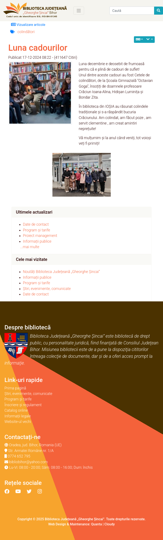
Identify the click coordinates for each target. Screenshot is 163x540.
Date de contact (36, 224)
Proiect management (40, 236)
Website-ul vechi (17, 422)
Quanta (96, 524)
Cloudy (109, 524)
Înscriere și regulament (23, 405)
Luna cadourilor (37, 48)
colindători (26, 32)
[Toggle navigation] (78, 11)
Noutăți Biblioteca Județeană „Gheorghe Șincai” (61, 272)
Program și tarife (36, 230)
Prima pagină (15, 388)
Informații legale (17, 416)
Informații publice (37, 241)
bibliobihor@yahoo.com (28, 462)
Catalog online (16, 410)
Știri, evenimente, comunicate (47, 289)
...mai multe (29, 247)
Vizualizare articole (28, 24)
